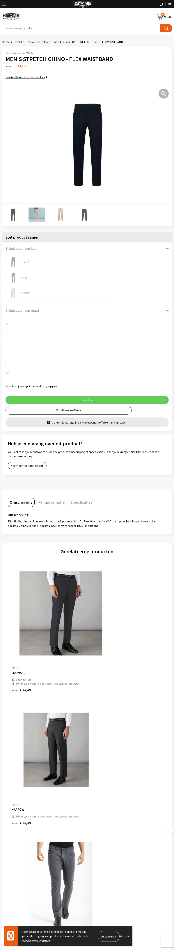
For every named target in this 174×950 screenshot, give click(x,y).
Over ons (94, 795)
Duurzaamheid (98, 812)
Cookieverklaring (99, 857)
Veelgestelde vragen (101, 806)
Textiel (17, 42)
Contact (7, 852)
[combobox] (81, 28)
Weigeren (124, 936)
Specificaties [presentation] (81, 486)
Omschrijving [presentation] (21, 486)
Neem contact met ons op (27, 450)
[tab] (21, 486)
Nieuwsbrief (96, 800)
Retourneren (10, 863)
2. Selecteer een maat (22, 294)
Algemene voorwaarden (104, 852)
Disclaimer (95, 868)
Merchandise (97, 823)
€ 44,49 (21, 647)
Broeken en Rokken (38, 42)
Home (6, 42)
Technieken (96, 817)
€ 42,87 (21, 754)
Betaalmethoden (13, 857)
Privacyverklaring (100, 863)
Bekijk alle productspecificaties (26, 77)
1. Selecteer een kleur (22, 248)
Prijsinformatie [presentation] (51, 486)
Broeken (59, 42)
